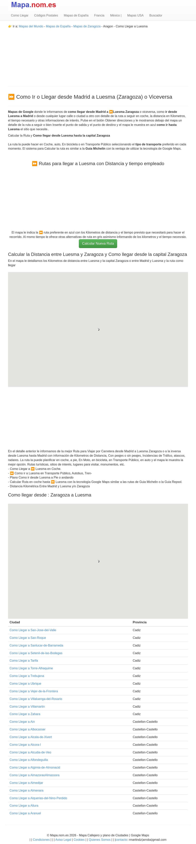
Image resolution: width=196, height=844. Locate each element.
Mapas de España (76, 15)
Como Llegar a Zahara (25, 714)
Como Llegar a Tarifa (24, 660)
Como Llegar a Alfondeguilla (29, 759)
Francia (99, 15)
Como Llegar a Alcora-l (25, 744)
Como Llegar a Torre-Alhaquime (31, 668)
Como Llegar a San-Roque (28, 637)
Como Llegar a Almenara (26, 790)
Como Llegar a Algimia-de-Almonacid (35, 767)
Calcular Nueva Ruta (98, 243)
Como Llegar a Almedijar (26, 782)
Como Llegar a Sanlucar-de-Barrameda (36, 645)
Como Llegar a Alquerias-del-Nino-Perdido (38, 798)
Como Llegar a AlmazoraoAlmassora (35, 775)
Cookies (80, 839)
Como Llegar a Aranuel (25, 813)
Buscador (155, 15)
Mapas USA (135, 15)
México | (115, 15)
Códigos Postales (46, 15)
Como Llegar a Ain (22, 721)
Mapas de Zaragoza (86, 26)
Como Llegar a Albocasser (28, 729)
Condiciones (41, 839)
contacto (121, 839)
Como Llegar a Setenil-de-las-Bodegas (36, 653)
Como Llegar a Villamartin (27, 706)
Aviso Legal (63, 839)
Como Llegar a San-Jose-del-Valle (33, 630)
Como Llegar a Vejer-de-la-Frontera (34, 691)
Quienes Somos (100, 839)
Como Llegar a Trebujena (27, 676)
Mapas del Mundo (31, 26)
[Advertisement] (98, 55)
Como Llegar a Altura (24, 805)
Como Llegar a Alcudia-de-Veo (30, 752)
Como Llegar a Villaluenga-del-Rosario (36, 699)
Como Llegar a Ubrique (25, 683)
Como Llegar (20, 15)
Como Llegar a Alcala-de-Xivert (31, 737)
